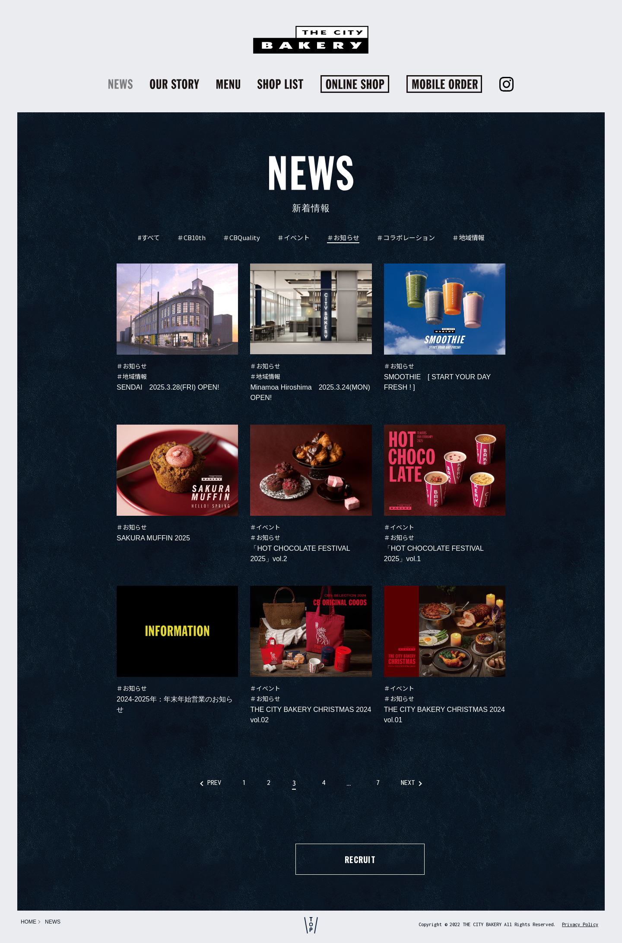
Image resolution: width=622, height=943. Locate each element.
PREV (201, 783)
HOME (28, 921)
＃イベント (293, 238)
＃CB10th (191, 238)
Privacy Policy (580, 924)
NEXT (421, 783)
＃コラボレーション (406, 238)
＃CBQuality (241, 238)
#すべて (149, 238)
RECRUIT (311, 860)
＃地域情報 (468, 238)
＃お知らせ (343, 238)
